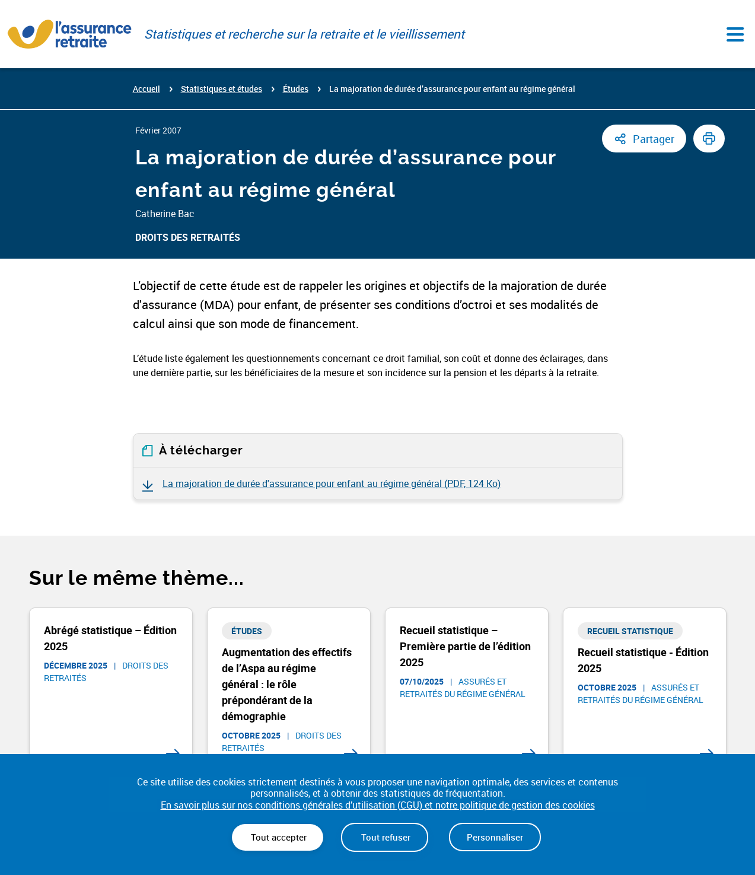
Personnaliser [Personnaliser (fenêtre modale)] (495, 837)
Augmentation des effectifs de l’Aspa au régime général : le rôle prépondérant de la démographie (287, 684)
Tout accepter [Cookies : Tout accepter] (278, 837)
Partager (653, 139)
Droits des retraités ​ (189, 237)
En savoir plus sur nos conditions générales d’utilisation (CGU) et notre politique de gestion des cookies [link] (378, 805)
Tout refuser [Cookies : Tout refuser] (384, 837)
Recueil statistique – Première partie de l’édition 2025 (465, 646)
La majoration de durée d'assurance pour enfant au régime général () (332, 483)
